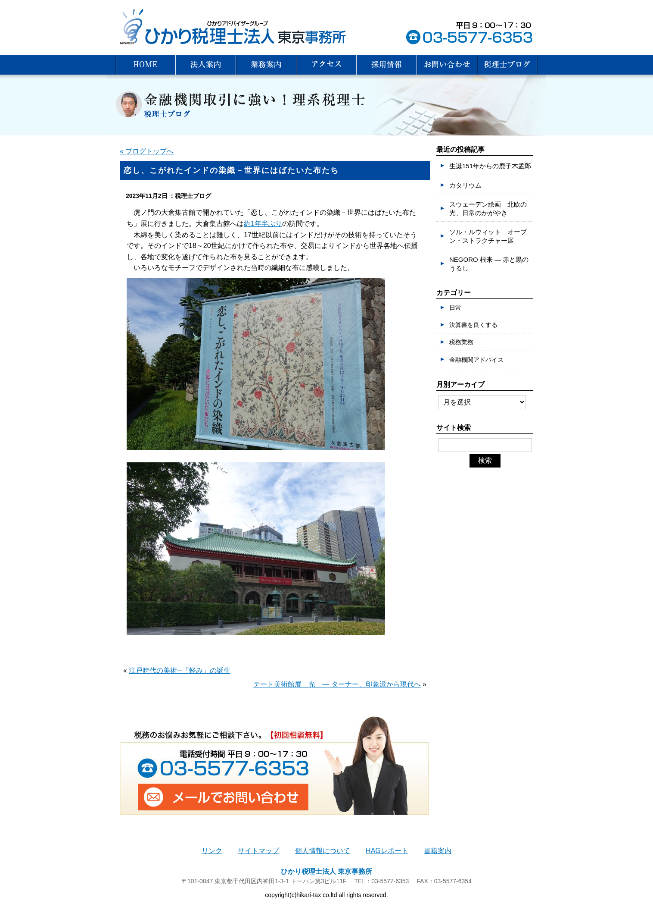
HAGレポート (387, 850)
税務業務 (461, 342)
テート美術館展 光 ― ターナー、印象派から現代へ (336, 684)
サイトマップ (258, 850)
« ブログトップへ (147, 151)
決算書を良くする (473, 324)
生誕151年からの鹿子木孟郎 (490, 165)
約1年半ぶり (263, 223)
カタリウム (465, 185)
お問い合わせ (447, 65)
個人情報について (322, 850)
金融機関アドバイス (476, 359)
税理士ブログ (507, 65)
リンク (212, 850)
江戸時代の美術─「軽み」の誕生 (179, 670)
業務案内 (266, 65)
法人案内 (206, 65)
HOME (145, 65)
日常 (455, 307)
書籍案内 (437, 850)
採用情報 (387, 65)
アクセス (326, 65)
